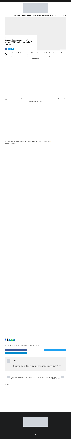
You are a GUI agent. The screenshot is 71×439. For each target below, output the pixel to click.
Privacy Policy (37, 427)
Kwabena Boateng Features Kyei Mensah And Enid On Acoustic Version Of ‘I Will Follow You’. (48, 374)
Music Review (23, 15)
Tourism (51, 15)
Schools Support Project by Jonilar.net (35, 345)
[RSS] (65, 1)
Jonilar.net (9, 345)
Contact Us (43, 427)
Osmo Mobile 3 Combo (16, 345)
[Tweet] (9, 49)
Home (27, 427)
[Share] (6, 49)
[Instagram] (63, 1)
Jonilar (15, 357)
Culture (34, 15)
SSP (55, 15)
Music (18, 15)
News (15, 15)
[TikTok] (64, 1)
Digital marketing (45, 15)
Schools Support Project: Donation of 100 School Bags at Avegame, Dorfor (23, 374)
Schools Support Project (24, 345)
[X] (61, 1)
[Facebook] (60, 1)
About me (31, 427)
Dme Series (29, 15)
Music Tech (39, 15)
